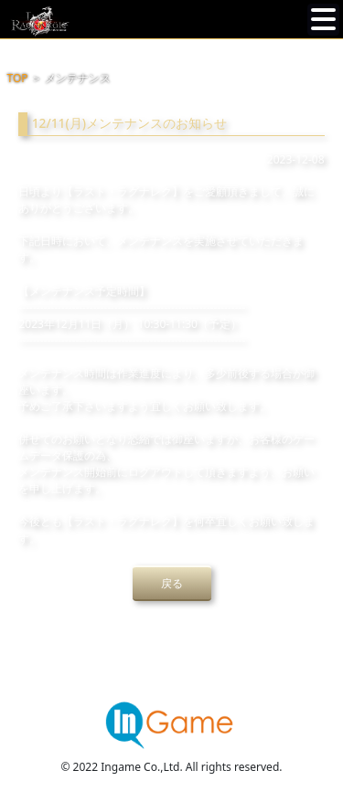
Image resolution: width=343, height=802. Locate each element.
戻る (172, 583)
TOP (17, 78)
